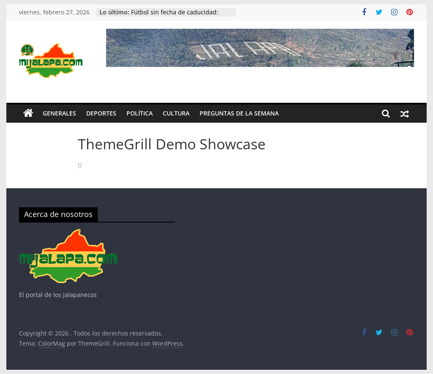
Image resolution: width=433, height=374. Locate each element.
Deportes (101, 113)
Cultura (176, 113)
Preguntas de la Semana (239, 113)
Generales (59, 113)
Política (139, 113)
